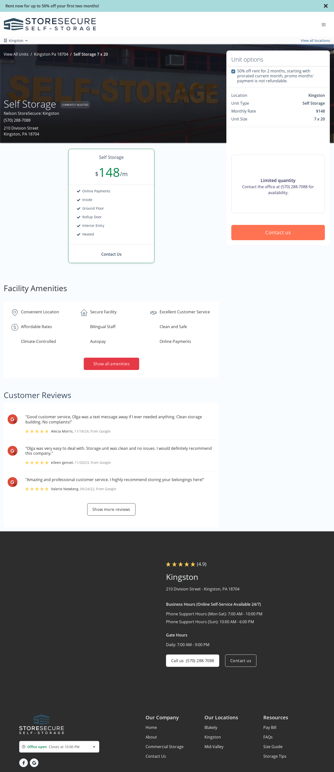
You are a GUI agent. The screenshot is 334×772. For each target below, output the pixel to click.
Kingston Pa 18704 (51, 54)
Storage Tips (274, 756)
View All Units (16, 54)
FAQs (268, 737)
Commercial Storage (165, 746)
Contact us (278, 232)
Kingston (212, 737)
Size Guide (273, 746)
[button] (23, 762)
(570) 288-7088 (17, 120)
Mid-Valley (213, 746)
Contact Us (156, 756)
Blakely (210, 727)
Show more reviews (111, 509)
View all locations (315, 40)
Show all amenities (111, 364)
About (151, 737)
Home (151, 727)
